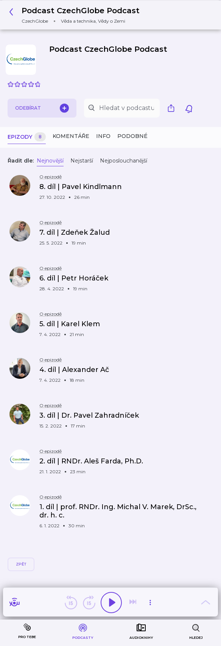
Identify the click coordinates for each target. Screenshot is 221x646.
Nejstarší (81, 160)
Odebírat (42, 108)
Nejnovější (50, 160)
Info (103, 136)
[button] (76, 14)
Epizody (27, 137)
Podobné (132, 136)
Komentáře (71, 136)
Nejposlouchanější (123, 160)
